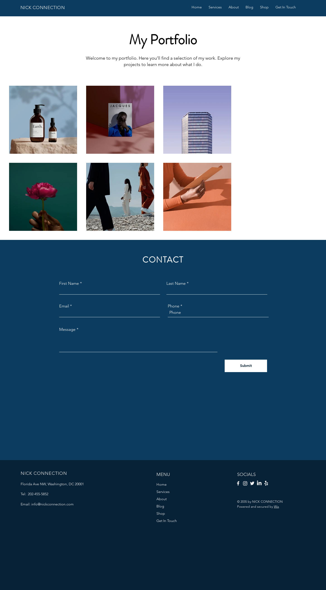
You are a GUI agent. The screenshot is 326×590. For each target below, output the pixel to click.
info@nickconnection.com (52, 504)
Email (64, 306)
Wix (276, 507)
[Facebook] (238, 483)
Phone (173, 306)
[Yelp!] (266, 483)
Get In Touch (166, 521)
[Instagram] (245, 483)
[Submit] (246, 366)
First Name (69, 283)
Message (67, 329)
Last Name (176, 283)
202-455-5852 (37, 494)
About (161, 499)
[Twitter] (252, 483)
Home (161, 484)
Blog (160, 506)
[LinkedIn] (259, 483)
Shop (160, 513)
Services (163, 492)
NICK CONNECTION (42, 7)
